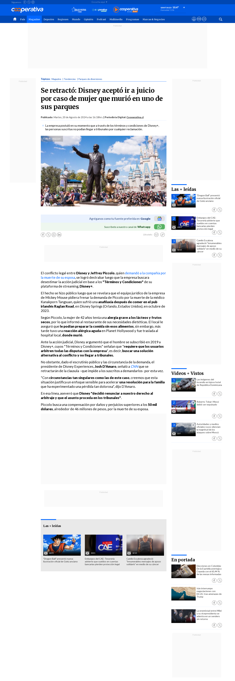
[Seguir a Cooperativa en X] (29, 2)
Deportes (49, 19)
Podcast (101, 19)
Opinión (88, 19)
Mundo (76, 19)
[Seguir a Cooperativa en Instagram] (33, 2)
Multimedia (116, 19)
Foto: (45, 138)
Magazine (34, 19)
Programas (132, 19)
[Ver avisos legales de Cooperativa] (194, 22)
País (22, 19)
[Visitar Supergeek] (204, 22)
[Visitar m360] (199, 22)
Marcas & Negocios (154, 19)
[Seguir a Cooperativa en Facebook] (24, 2)
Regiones (63, 19)
